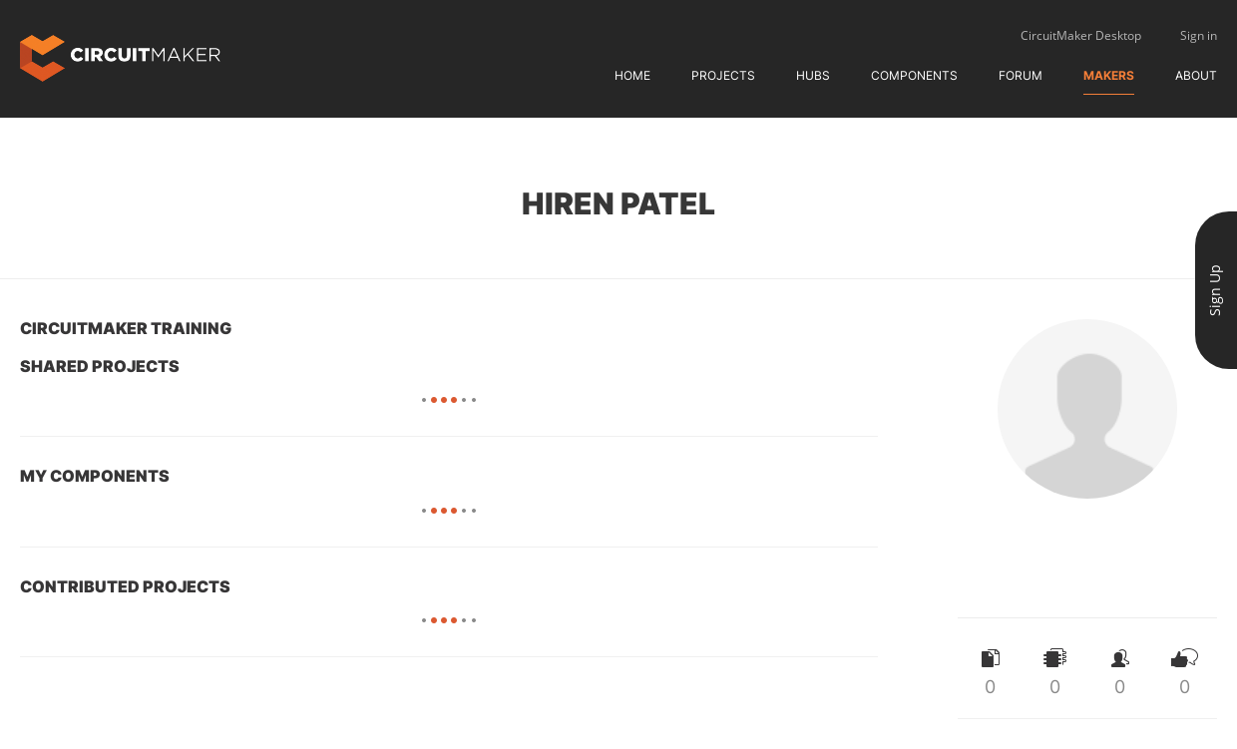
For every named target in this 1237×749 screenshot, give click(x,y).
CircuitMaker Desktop (1081, 35)
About (1196, 75)
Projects (723, 75)
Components (914, 75)
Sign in (1198, 35)
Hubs (813, 75)
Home (632, 75)
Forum (1020, 75)
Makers (1108, 75)
